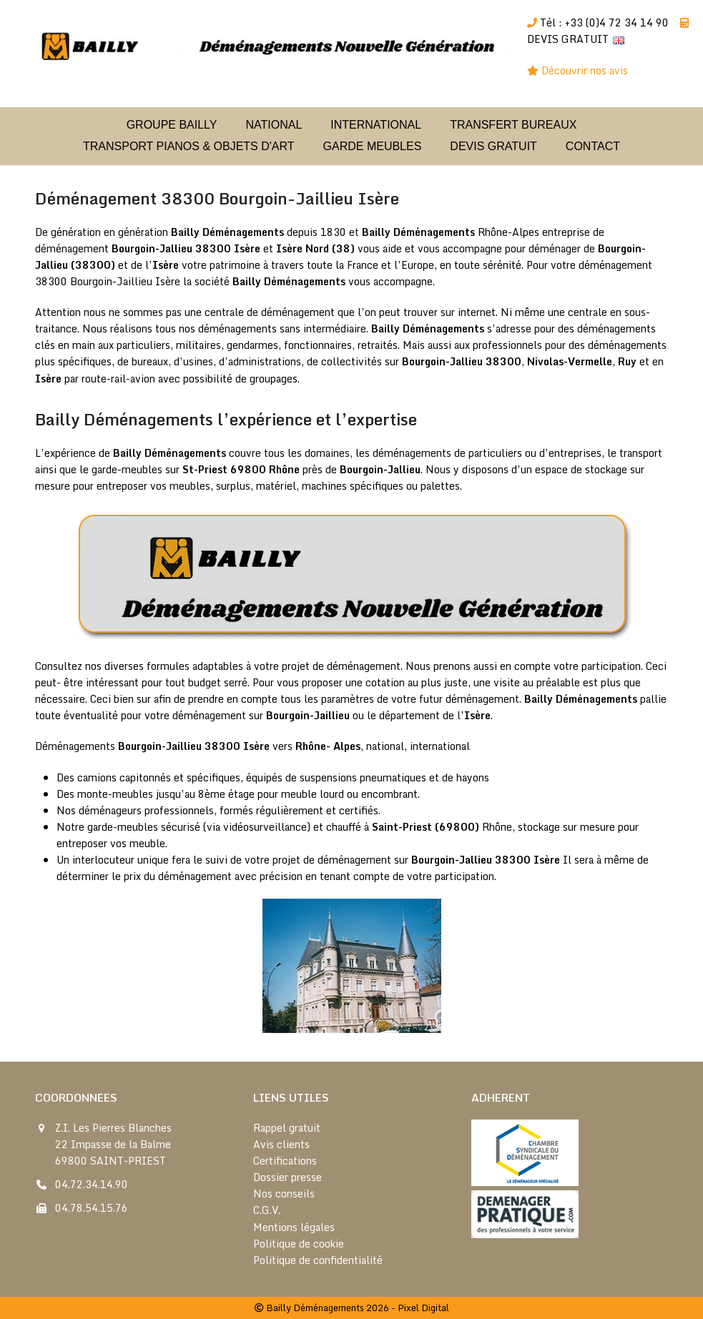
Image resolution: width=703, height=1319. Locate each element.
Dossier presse (287, 1177)
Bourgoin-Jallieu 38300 (171, 248)
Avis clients (281, 1144)
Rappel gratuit (286, 1128)
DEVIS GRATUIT (568, 39)
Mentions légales (294, 1227)
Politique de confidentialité (318, 1260)
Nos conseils (284, 1193)
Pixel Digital (423, 1307)
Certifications (285, 1160)
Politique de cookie (298, 1243)
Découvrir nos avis (586, 70)
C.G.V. (266, 1210)
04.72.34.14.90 (91, 1184)
